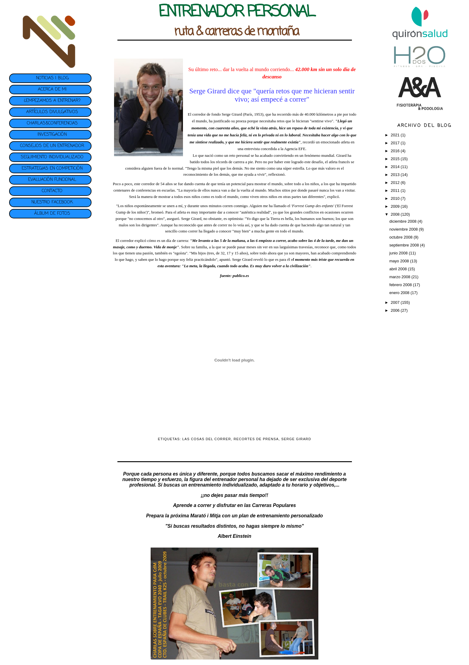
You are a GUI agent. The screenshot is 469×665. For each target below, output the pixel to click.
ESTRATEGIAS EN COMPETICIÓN (52, 168)
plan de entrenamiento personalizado (281, 515)
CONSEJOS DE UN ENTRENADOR (52, 146)
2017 (396, 143)
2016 (396, 151)
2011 (396, 190)
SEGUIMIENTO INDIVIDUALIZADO (52, 157)
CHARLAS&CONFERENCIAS (52, 123)
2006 (396, 310)
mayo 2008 (399, 261)
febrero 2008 (401, 284)
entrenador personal (235, 479)
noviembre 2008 (404, 229)
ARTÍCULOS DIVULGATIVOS (52, 112)
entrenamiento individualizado (222, 484)
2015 (396, 158)
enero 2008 (399, 292)
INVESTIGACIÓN (52, 134)
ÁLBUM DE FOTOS (52, 213)
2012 (396, 182)
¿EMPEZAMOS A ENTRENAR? (52, 101)
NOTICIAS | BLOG (52, 78)
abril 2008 (398, 269)
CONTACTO (52, 191)
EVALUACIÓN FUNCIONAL (52, 180)
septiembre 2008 (404, 245)
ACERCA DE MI (52, 89)
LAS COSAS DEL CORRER (206, 439)
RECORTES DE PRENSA (256, 439)
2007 (396, 302)
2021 (396, 135)
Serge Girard (232, 114)
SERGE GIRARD (296, 439)
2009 (396, 206)
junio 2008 (399, 253)
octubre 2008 (401, 237)
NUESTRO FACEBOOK (52, 202)
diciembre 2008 (403, 221)
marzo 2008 (400, 277)
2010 (396, 198)
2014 (396, 166)
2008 (396, 214)
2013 (396, 174)
